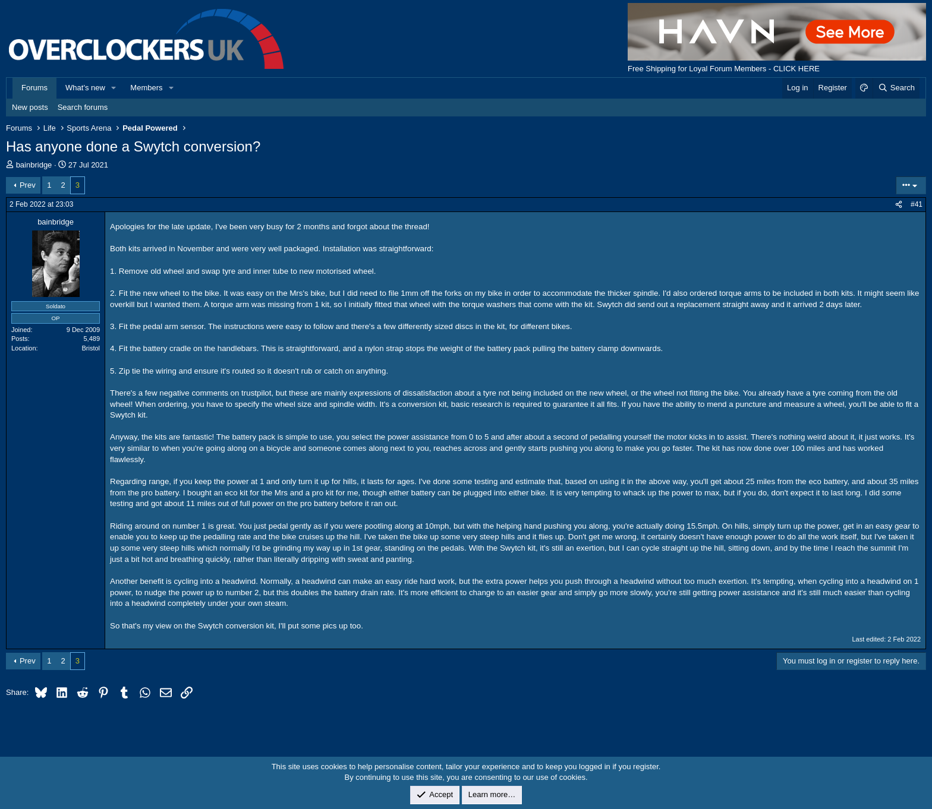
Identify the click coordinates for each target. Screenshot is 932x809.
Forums (34, 87)
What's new (85, 87)
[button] (114, 88)
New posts (30, 107)
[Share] (898, 204)
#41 (916, 204)
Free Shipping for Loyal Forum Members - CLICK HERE (724, 68)
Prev (28, 185)
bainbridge (34, 164)
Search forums (83, 107)
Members (146, 87)
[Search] (896, 88)
